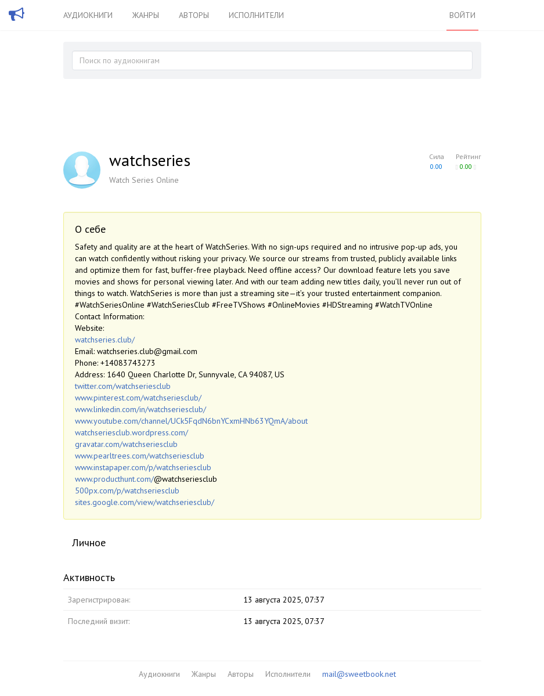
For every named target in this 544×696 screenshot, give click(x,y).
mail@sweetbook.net (359, 674)
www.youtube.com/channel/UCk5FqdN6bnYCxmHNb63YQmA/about (191, 421)
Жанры (145, 15)
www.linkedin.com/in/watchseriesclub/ (140, 409)
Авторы (194, 15)
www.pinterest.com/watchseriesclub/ (138, 397)
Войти (462, 15)
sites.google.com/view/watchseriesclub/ (144, 502)
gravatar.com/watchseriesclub (126, 444)
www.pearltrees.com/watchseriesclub (139, 455)
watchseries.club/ (105, 339)
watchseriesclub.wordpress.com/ (131, 432)
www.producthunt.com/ (114, 479)
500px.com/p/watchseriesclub (127, 490)
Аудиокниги (88, 15)
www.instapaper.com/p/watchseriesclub (143, 467)
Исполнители (256, 15)
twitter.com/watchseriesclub (123, 386)
